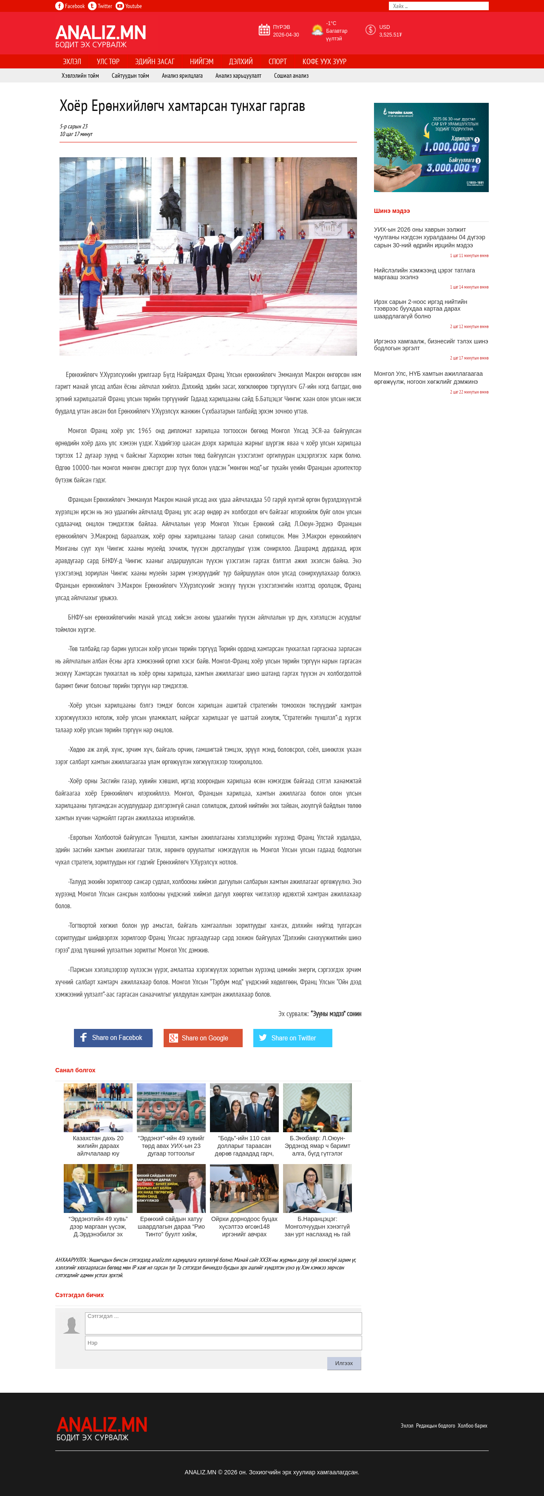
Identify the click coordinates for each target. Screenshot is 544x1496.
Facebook (70, 6)
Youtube (129, 6)
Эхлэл (407, 1425)
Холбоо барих (472, 1425)
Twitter (100, 6)
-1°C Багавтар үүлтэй (336, 31)
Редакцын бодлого (435, 1425)
